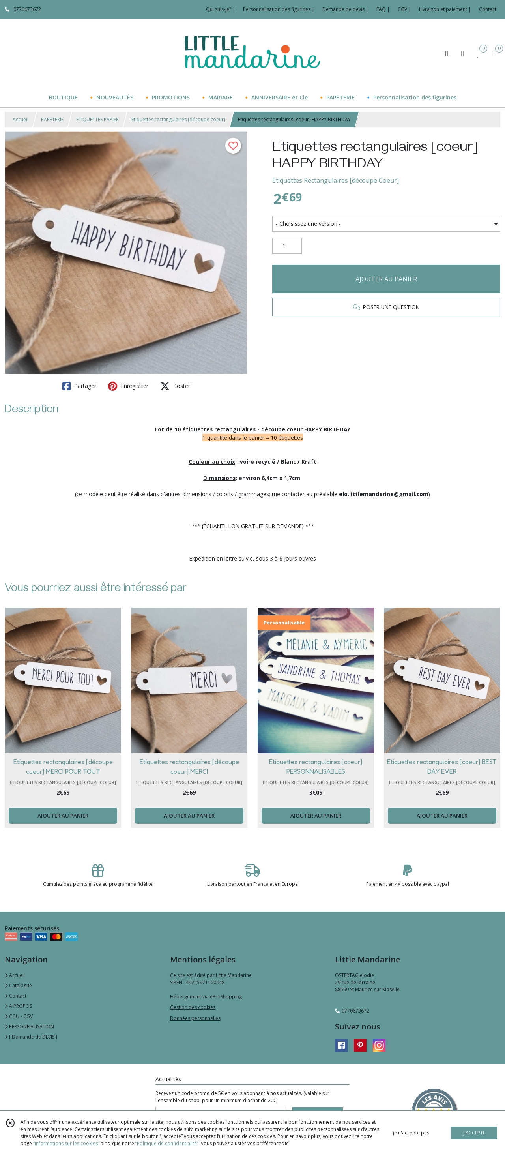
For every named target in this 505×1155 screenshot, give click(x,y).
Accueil (20, 119)
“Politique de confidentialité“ (166, 1143)
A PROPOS (18, 1006)
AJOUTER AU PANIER (386, 279)
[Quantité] (287, 246)
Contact (487, 9)
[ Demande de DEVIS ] (31, 1036)
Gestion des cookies (192, 1007)
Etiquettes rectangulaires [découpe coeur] (178, 119)
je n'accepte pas (411, 1132)
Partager (79, 386)
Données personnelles (195, 1018)
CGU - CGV (19, 1016)
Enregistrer (128, 386)
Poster (175, 386)
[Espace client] (462, 53)
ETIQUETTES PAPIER (97, 119)
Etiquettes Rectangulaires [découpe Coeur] (335, 180)
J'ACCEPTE (474, 1132)
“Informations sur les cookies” (66, 1143)
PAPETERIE (52, 119)
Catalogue (18, 985)
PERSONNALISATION (29, 1026)
